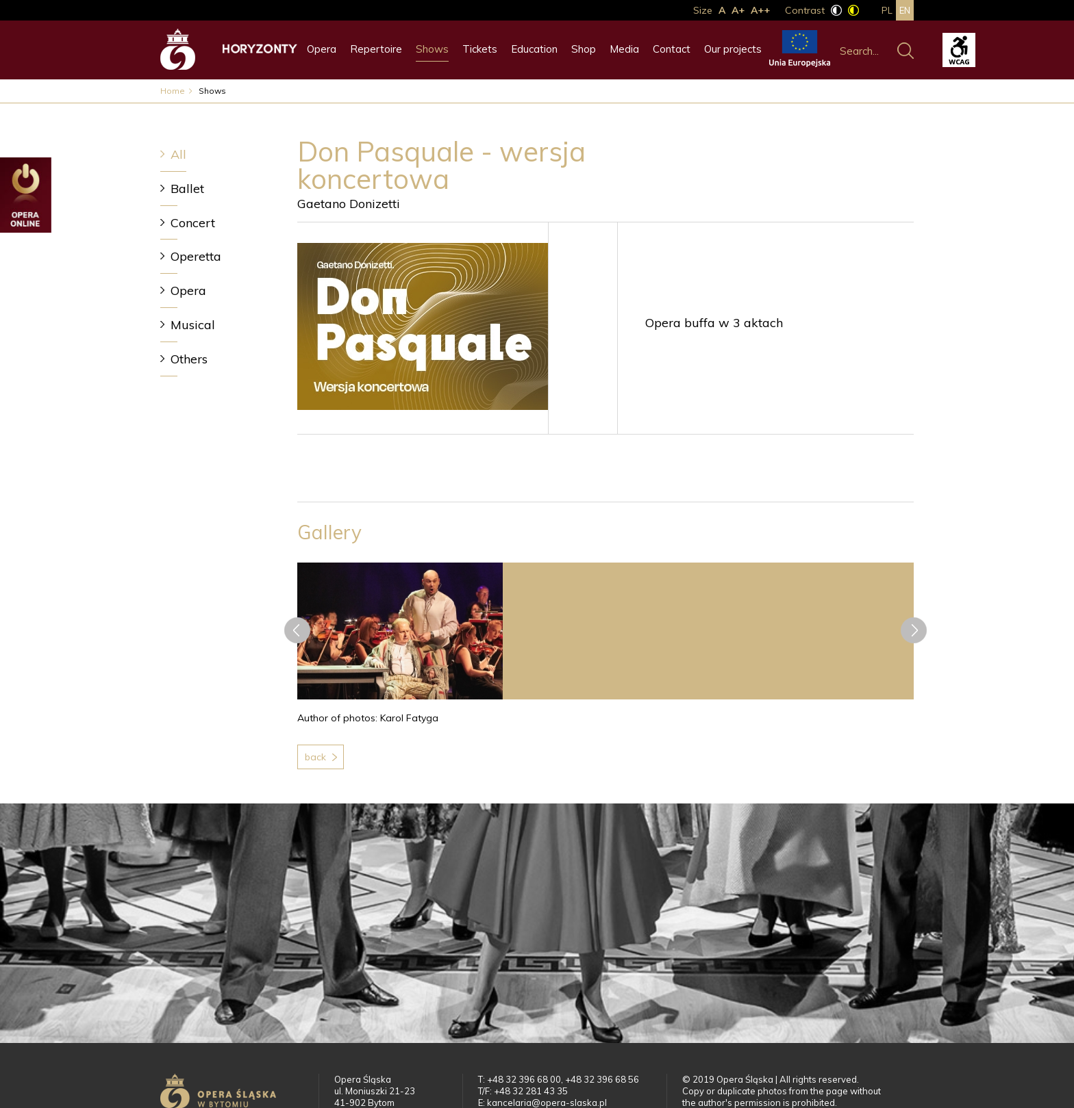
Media (624, 48)
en (904, 10)
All (178, 154)
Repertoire (376, 48)
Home (172, 91)
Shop (583, 48)
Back (315, 757)
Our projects (733, 48)
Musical (193, 325)
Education (534, 48)
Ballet (187, 188)
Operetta (196, 256)
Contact (671, 48)
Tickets (479, 48)
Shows (432, 48)
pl (887, 10)
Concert (193, 223)
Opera (321, 48)
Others (189, 359)
